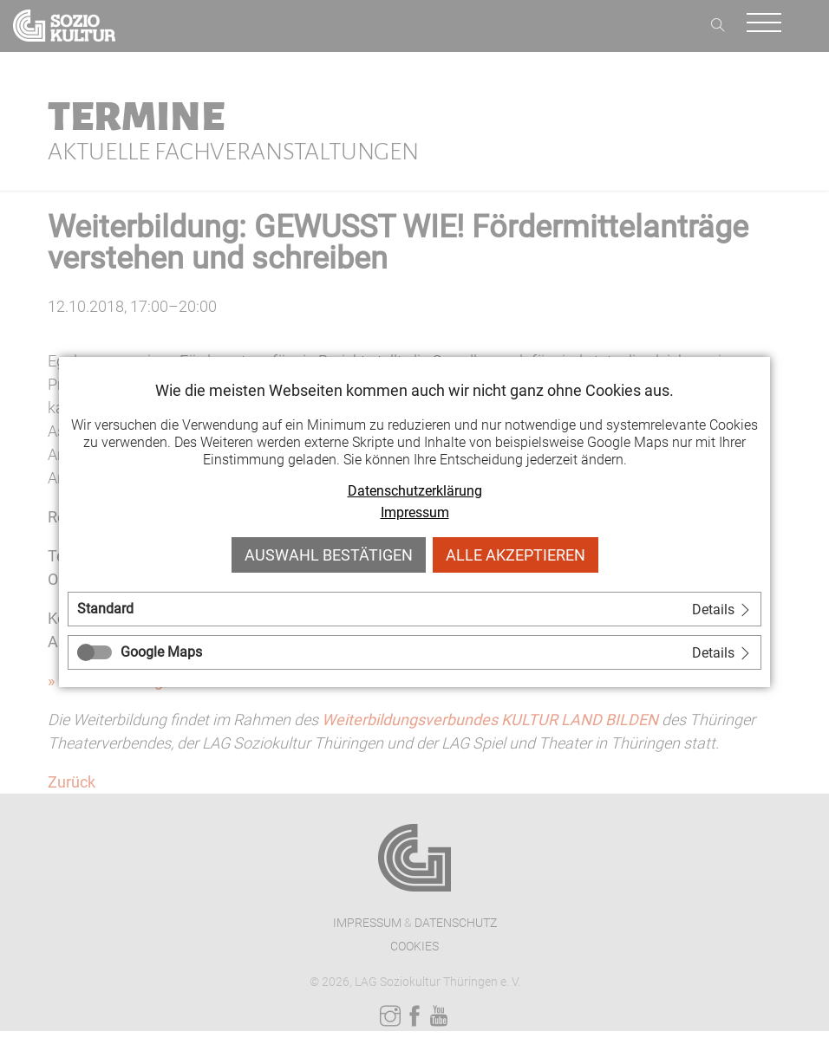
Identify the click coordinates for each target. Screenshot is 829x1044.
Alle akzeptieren (515, 555)
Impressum (415, 512)
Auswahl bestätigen (329, 555)
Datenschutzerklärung (415, 491)
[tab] (414, 609)
